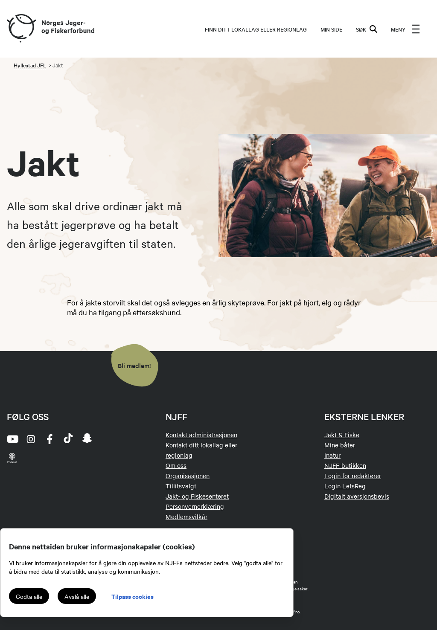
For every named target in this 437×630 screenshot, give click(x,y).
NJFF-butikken (345, 465)
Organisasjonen (188, 475)
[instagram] (30, 439)
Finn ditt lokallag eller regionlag (256, 29)
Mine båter (339, 445)
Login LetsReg (345, 486)
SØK (366, 29)
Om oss (176, 465)
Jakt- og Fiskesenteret (197, 496)
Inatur (332, 455)
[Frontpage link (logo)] (21, 28)
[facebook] (49, 439)
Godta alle (29, 596)
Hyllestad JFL (30, 65)
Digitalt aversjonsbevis (356, 496)
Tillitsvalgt (181, 486)
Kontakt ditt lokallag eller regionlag (201, 450)
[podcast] (12, 458)
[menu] (405, 29)
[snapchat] (87, 439)
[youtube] (12, 439)
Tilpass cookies (132, 596)
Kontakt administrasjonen (201, 434)
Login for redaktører (352, 475)
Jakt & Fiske (341, 434)
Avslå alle (76, 596)
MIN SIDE (331, 29)
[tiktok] (68, 439)
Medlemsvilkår (186, 516)
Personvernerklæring (195, 506)
